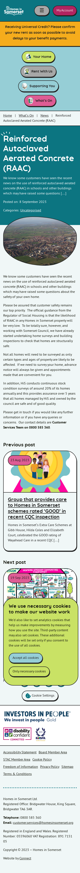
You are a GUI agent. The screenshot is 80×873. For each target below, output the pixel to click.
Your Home (38, 57)
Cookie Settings (40, 695)
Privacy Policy (49, 767)
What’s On (40, 101)
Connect (25, 858)
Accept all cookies (26, 658)
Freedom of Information (20, 767)
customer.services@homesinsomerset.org (43, 823)
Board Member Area (53, 752)
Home (7, 115)
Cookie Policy (42, 759)
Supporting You (38, 86)
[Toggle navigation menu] (41, 11)
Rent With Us (38, 71)
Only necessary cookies (29, 671)
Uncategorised (30, 210)
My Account (65, 10)
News (45, 115)
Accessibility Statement (19, 752)
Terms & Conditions (17, 774)
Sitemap (67, 767)
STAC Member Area (16, 759)
